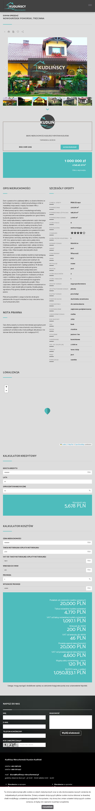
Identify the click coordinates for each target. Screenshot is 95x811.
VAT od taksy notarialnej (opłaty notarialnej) (24, 557)
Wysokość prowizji (11, 584)
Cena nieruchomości (12, 538)
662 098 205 (25, 147)
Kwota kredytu (10, 468)
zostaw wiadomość (69, 147)
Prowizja (7, 575)
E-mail (5, 722)
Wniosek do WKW (10, 566)
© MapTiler (70, 444)
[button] (9, 67)
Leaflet (63, 444)
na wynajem (17, 784)
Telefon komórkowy (12, 732)
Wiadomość (54, 713)
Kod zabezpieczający (12, 741)
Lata (5, 477)
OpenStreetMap (79, 444)
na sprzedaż (63, 784)
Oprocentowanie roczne (14, 487)
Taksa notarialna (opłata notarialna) (21, 548)
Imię (4, 713)
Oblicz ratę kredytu (79, 170)
